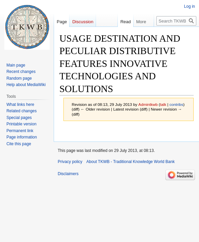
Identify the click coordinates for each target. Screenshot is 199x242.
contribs (176, 104)
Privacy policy (70, 161)
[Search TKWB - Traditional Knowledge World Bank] (176, 21)
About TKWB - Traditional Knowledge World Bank (130, 161)
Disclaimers (68, 173)
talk (163, 104)
